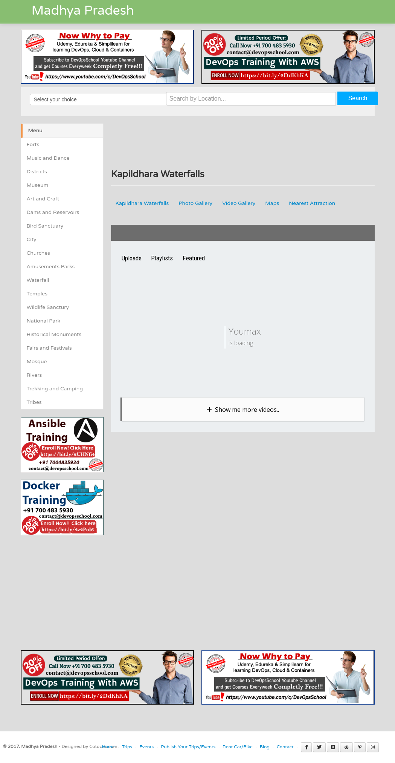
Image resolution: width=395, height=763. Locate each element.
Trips (127, 746)
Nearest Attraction (312, 203)
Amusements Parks (51, 266)
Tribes (34, 402)
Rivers (34, 375)
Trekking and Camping (55, 388)
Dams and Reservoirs (53, 212)
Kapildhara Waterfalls (142, 203)
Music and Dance (48, 158)
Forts (33, 144)
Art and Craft (43, 199)
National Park (44, 321)
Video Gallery (238, 203)
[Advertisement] (84, 588)
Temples (37, 294)
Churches (38, 253)
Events (146, 746)
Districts (37, 171)
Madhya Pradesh (83, 10)
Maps (272, 203)
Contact (285, 746)
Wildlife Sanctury (48, 307)
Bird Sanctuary (45, 226)
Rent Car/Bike (238, 746)
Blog (265, 746)
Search (358, 98)
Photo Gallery (195, 203)
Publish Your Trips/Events (188, 746)
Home (108, 746)
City (32, 239)
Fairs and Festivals (49, 348)
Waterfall (38, 280)
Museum (38, 185)
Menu (35, 130)
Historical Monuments (54, 334)
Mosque (37, 361)
